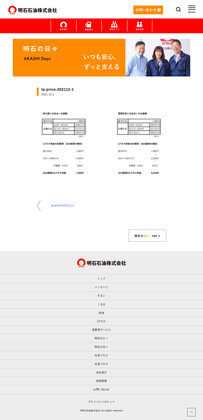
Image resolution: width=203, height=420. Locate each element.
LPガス (101, 321)
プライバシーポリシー (101, 401)
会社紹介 (101, 372)
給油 (101, 312)
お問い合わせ (101, 389)
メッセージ (101, 287)
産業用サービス (101, 329)
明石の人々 (101, 338)
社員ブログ (101, 363)
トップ (101, 278)
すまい (101, 295)
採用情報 (101, 380)
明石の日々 (101, 346)
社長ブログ (101, 355)
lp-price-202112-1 (62, 205)
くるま (101, 304)
